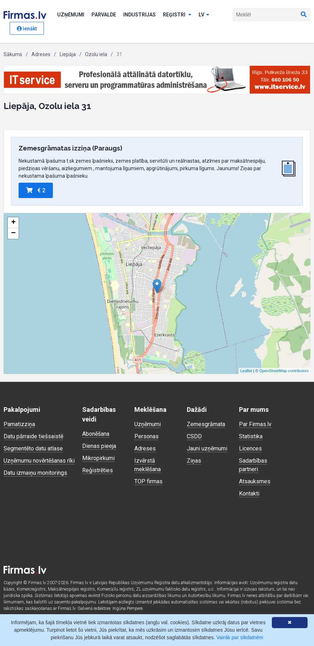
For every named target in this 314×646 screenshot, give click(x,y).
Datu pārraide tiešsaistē (33, 436)
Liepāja (68, 54)
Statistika (251, 436)
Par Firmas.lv (255, 424)
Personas (146, 436)
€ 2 (35, 190)
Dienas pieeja (99, 446)
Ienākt (27, 28)
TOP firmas (148, 481)
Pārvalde (103, 15)
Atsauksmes (254, 481)
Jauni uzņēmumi (207, 448)
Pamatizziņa (19, 424)
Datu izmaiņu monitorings (35, 472)
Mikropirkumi (98, 458)
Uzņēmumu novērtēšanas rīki (39, 460)
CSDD (194, 436)
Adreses (40, 54)
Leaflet (246, 371)
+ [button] (13, 222)
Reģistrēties (97, 470)
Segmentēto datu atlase (33, 448)
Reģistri (177, 15)
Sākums (13, 54)
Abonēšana (95, 433)
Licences (250, 448)
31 (119, 54)
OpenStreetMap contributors (284, 371)
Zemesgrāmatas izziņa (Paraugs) (70, 148)
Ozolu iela (96, 54)
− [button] (13, 233)
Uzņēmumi (70, 15)
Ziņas (194, 460)
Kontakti (249, 493)
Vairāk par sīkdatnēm (239, 637)
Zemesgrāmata (206, 424)
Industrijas (139, 15)
